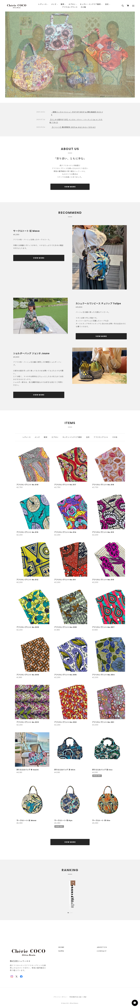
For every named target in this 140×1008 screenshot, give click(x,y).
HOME (61, 943)
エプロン (72, 4)
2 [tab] (70, 94)
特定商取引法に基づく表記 (78, 992)
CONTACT (101, 947)
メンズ (53, 4)
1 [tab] (68, 94)
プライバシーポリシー (60, 992)
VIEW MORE (70, 187)
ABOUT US (102, 943)
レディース (42, 4)
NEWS (61, 947)
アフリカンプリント (70, 7)
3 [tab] (72, 94)
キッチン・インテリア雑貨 (90, 4)
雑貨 (62, 4)
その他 (83, 7)
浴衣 (107, 4)
